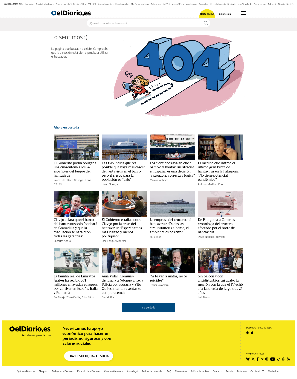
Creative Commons (113, 371)
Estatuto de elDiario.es (88, 371)
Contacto (217, 371)
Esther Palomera (159, 285)
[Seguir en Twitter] (253, 359)
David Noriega (75, 180)
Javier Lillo (59, 180)
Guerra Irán (204, 4)
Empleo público (79, 4)
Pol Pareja (59, 297)
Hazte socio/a (207, 14)
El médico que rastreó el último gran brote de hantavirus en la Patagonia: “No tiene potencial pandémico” (218, 171)
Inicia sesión (225, 14)
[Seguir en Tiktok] (278, 359)
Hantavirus (29, 4)
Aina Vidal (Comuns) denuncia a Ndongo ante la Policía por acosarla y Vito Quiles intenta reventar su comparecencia (122, 284)
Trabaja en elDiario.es (63, 371)
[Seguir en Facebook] (258, 359)
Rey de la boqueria (218, 4)
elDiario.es (155, 236)
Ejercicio (281, 4)
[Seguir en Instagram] (266, 359)
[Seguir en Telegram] (262, 359)
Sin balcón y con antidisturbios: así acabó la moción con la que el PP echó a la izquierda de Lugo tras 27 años (220, 284)
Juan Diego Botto (245, 4)
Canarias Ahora (62, 240)
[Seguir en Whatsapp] (283, 359)
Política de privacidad (152, 371)
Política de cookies (200, 371)
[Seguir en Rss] (288, 359)
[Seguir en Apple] (252, 332)
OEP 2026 (92, 4)
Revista (229, 371)
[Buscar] (206, 23)
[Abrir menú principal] (243, 13)
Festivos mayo (260, 4)
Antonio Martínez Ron (210, 184)
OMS (69, 4)
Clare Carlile (73, 297)
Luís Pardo (204, 297)
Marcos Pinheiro (159, 180)
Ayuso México (178, 4)
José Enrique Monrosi (114, 240)
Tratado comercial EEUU (160, 4)
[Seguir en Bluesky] (247, 359)
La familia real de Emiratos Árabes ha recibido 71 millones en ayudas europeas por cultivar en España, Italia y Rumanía (76, 284)
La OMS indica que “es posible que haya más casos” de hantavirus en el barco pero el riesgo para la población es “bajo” (123, 171)
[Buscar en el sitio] (144, 23)
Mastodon (273, 371)
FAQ (169, 371)
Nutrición (290, 4)
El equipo (43, 371)
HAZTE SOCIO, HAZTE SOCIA (89, 356)
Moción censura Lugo (140, 4)
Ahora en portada (66, 127)
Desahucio (231, 4)
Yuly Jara (220, 236)
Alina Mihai (88, 297)
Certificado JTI (257, 371)
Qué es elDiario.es (26, 371)
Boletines (242, 371)
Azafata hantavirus (106, 4)
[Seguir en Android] (247, 332)
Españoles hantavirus (45, 4)
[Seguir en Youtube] (272, 359)
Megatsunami (191, 4)
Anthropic (272, 4)
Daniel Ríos (108, 297)
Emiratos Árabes (122, 4)
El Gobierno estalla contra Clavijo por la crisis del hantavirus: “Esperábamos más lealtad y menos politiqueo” (122, 228)
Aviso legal (132, 371)
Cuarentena (61, 4)
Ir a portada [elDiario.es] (148, 307)
